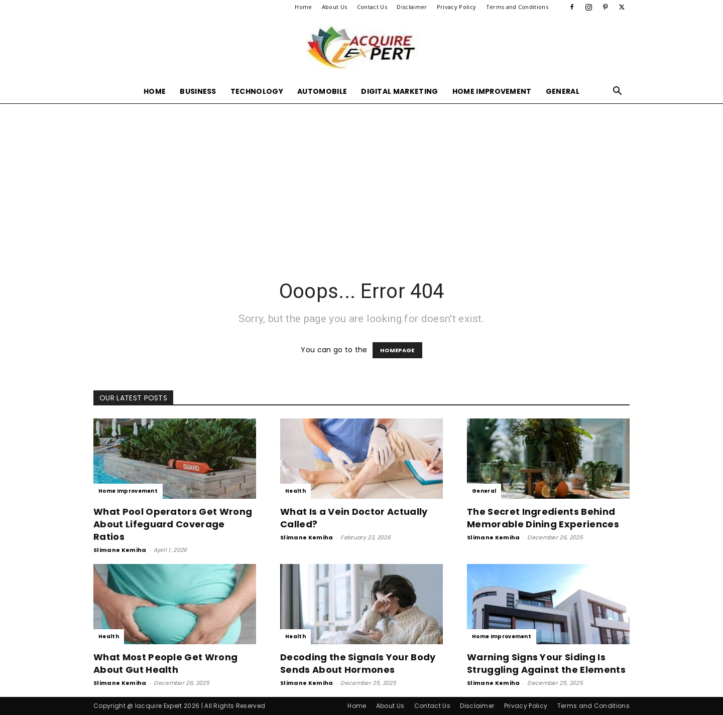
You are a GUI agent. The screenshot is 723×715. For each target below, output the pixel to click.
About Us (334, 7)
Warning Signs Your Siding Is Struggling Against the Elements (546, 663)
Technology (256, 91)
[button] (618, 92)
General (562, 91)
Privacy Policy (456, 7)
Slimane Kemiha (119, 550)
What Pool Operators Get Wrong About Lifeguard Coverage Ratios (172, 524)
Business (198, 91)
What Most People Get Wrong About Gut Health (165, 663)
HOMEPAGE (397, 350)
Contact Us (372, 7)
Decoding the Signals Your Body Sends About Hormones (358, 663)
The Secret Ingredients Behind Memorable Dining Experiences (543, 517)
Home (303, 7)
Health (295, 491)
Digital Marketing (399, 91)
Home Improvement (492, 91)
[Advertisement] (361, 178)
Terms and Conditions (517, 7)
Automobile (322, 91)
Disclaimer (412, 7)
